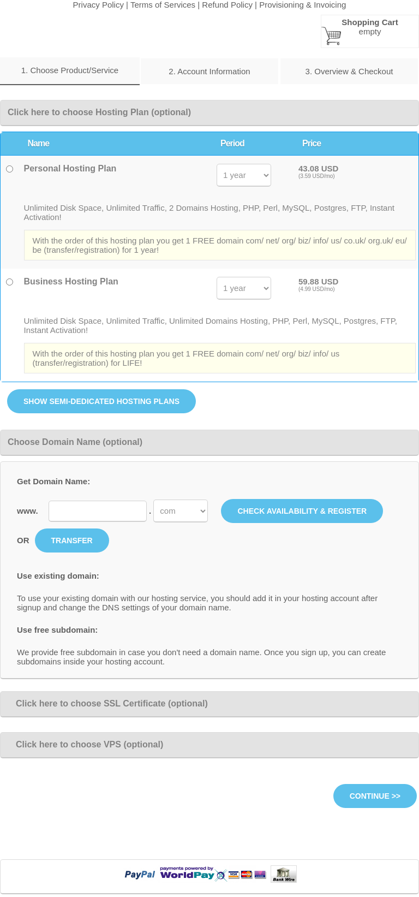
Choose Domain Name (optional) (75, 442)
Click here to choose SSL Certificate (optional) (108, 703)
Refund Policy (227, 4)
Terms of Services (162, 4)
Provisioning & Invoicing (302, 4)
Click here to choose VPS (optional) (85, 744)
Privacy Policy (98, 4)
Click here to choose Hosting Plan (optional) (99, 112)
